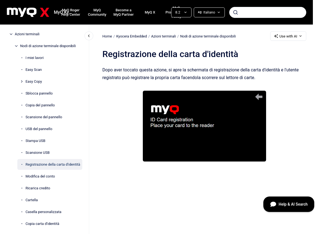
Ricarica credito (38, 188)
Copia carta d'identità (42, 224)
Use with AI (288, 36)
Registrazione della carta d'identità (53, 164)
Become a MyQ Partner (123, 12)
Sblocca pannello (39, 93)
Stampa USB (35, 141)
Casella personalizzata (43, 212)
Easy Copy (34, 81)
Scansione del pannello (44, 117)
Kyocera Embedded (131, 36)
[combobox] (267, 12)
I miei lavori (35, 58)
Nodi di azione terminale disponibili (48, 46)
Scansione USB (38, 152)
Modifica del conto (40, 176)
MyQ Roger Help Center (70, 12)
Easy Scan (34, 70)
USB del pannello (39, 129)
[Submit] (235, 12)
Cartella (32, 200)
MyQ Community (97, 12)
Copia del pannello (40, 105)
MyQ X (150, 12)
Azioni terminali (27, 34)
